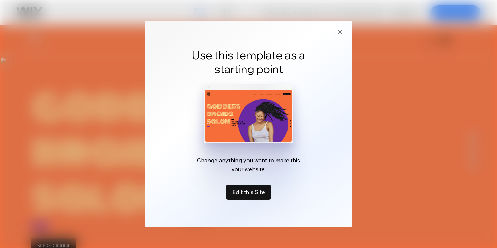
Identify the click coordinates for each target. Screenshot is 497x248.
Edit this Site (248, 191)
